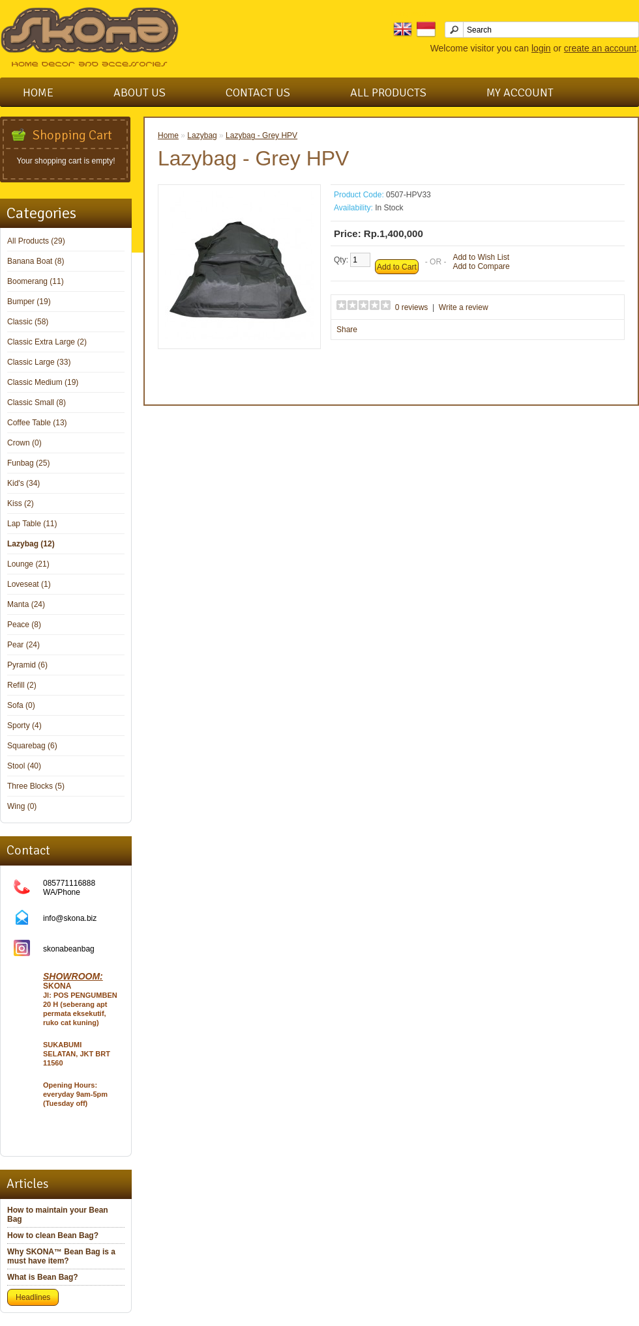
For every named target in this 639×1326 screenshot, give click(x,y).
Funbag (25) (28, 463)
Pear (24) (23, 644)
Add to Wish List (481, 257)
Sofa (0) (21, 705)
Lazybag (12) (31, 543)
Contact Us (258, 92)
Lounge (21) (28, 564)
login (541, 48)
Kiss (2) (20, 503)
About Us (139, 92)
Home (38, 92)
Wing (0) (22, 806)
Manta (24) (26, 604)
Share (346, 329)
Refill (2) (22, 685)
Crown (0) (24, 442)
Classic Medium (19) (42, 382)
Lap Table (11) (32, 523)
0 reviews (411, 307)
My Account (520, 92)
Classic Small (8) (36, 402)
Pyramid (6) (27, 665)
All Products (388, 92)
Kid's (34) (23, 483)
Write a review (463, 307)
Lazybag (201, 135)
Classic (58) (27, 321)
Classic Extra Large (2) (47, 341)
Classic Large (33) (38, 362)
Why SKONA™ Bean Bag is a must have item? (61, 1256)
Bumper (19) (29, 301)
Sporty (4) (24, 725)
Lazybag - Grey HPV (261, 135)
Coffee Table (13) (37, 422)
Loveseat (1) (29, 584)
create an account (600, 48)
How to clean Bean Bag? (52, 1235)
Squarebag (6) (32, 745)
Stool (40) (24, 765)
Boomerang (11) (35, 281)
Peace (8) (24, 624)
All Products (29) (36, 241)
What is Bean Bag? (42, 1277)
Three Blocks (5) (36, 786)
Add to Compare (481, 266)
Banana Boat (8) (35, 261)
